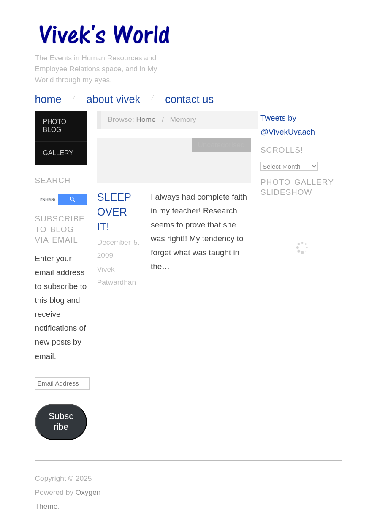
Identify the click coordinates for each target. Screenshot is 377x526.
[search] (48, 200)
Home (48, 99)
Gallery (58, 152)
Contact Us (189, 99)
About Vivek (113, 99)
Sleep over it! (114, 212)
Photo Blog (54, 125)
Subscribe (61, 421)
